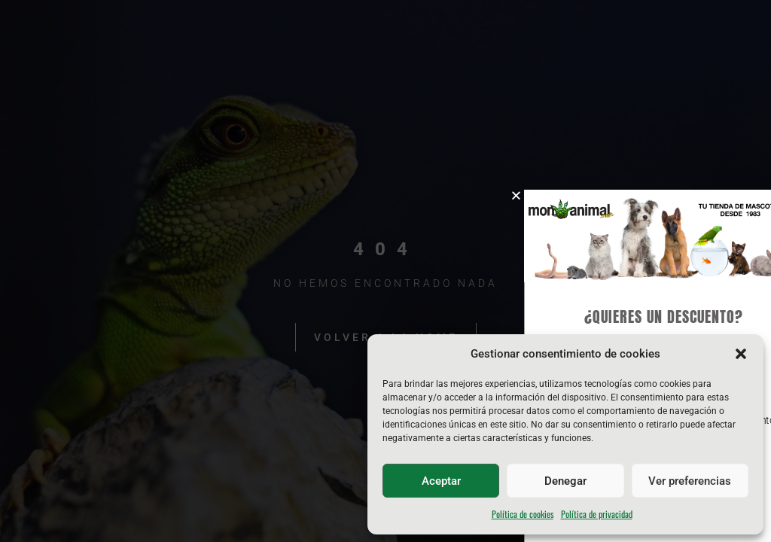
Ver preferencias (689, 481)
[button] (740, 353)
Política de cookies (522, 513)
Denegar (565, 481)
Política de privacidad (596, 513)
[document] (385, 271)
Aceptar (441, 481)
